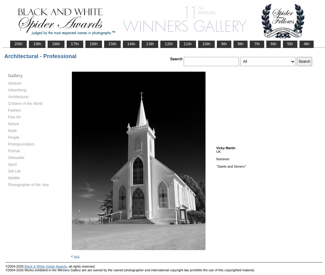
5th (290, 44)
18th (56, 44)
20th (18, 44)
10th (206, 44)
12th (168, 44)
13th (150, 44)
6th (273, 44)
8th (240, 44)
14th (131, 44)
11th (187, 44)
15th (112, 44)
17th (75, 44)
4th (306, 44)
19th (37, 44)
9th (224, 44)
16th (93, 44)
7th (257, 44)
